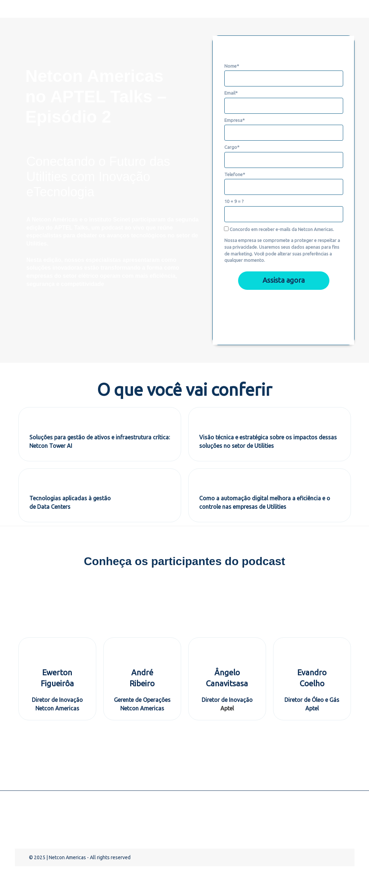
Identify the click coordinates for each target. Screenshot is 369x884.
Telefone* (234, 174)
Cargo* (232, 147)
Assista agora (284, 280)
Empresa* (234, 120)
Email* (231, 92)
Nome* (231, 65)
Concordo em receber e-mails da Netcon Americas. (279, 229)
